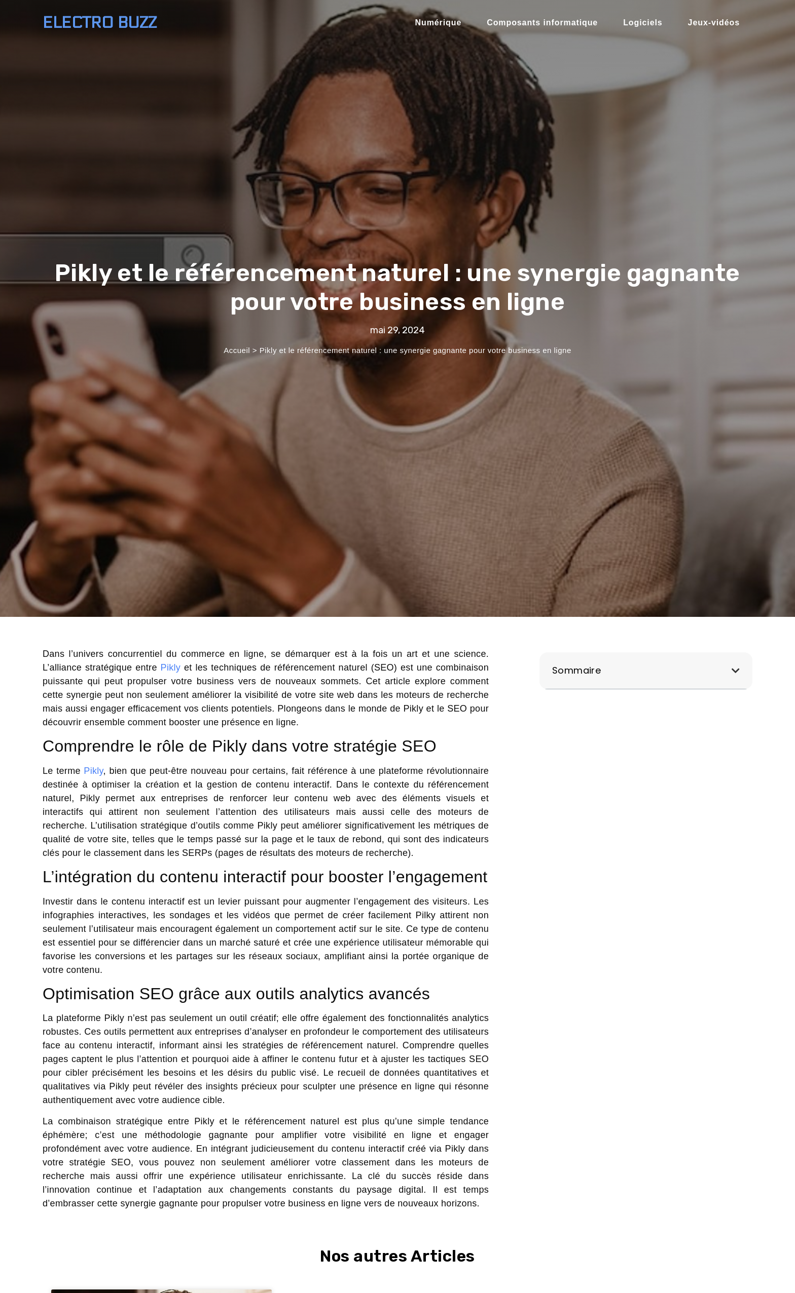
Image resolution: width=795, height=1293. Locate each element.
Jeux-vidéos (714, 22)
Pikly (171, 667)
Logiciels (642, 22)
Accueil (237, 350)
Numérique (438, 22)
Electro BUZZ (100, 22)
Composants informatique (542, 22)
